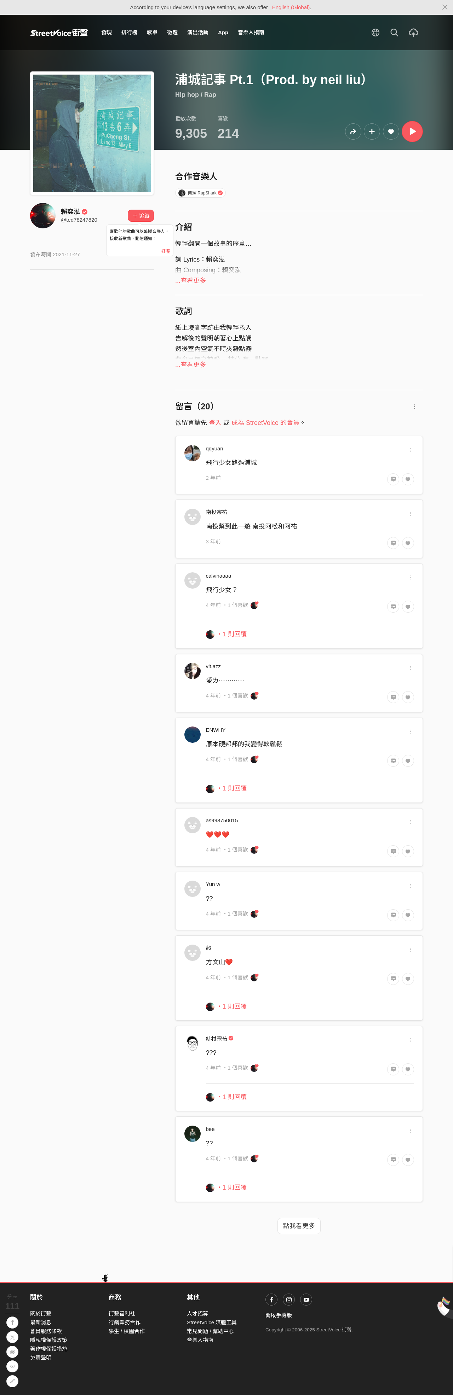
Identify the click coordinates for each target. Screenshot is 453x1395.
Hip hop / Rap (195, 94)
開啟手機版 (278, 1315)
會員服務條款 (46, 1331)
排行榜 (129, 32)
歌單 (152, 32)
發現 (106, 32)
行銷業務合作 (125, 1322)
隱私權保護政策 (48, 1340)
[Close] (445, 7)
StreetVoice (59, 32)
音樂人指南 (251, 32)
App (223, 32)
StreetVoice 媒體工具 (212, 1322)
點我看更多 (299, 1226)
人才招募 (197, 1314)
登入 (215, 422)
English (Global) (291, 7)
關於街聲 (40, 1314)
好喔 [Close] (165, 251)
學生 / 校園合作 (127, 1331)
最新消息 (40, 1322)
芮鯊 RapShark (200, 193)
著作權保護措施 (48, 1349)
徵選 (172, 32)
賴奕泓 (74, 211)
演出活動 (197, 32)
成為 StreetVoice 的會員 (265, 422)
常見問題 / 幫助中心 (210, 1331)
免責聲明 (40, 1358)
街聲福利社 (122, 1314)
